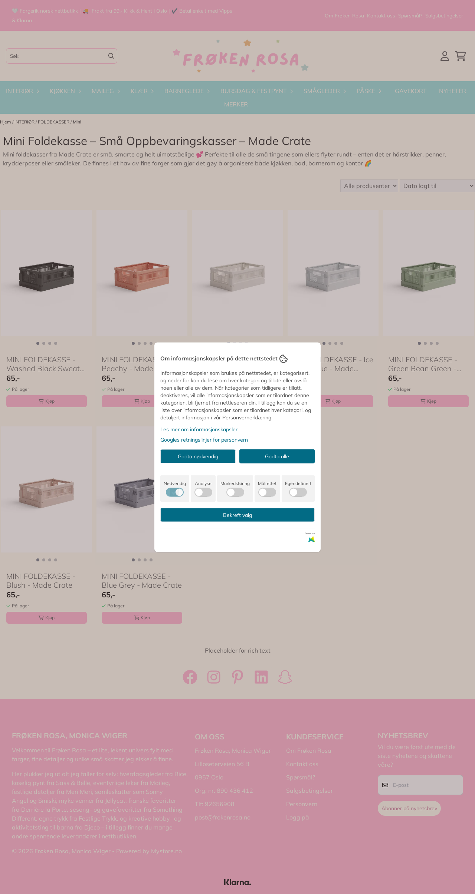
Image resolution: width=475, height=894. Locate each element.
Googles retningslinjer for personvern (204, 439)
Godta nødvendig (198, 456)
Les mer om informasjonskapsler (199, 429)
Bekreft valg (237, 514)
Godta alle (277, 456)
